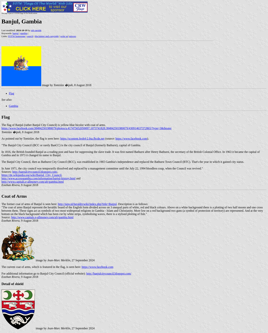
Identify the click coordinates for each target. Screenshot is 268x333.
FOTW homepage (16, 36)
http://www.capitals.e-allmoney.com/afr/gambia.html (32, 181)
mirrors (72, 36)
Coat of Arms (14, 196)
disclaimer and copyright (47, 36)
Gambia (13, 105)
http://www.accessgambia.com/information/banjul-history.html (38, 178)
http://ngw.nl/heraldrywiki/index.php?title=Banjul (87, 204)
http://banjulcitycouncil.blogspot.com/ (34, 171)
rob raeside (36, 30)
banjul (16, 33)
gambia (23, 33)
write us (64, 36)
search (30, 36)
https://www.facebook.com (131, 138)
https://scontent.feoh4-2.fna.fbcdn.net (82, 138)
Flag (11, 93)
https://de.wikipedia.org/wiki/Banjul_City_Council (31, 175)
